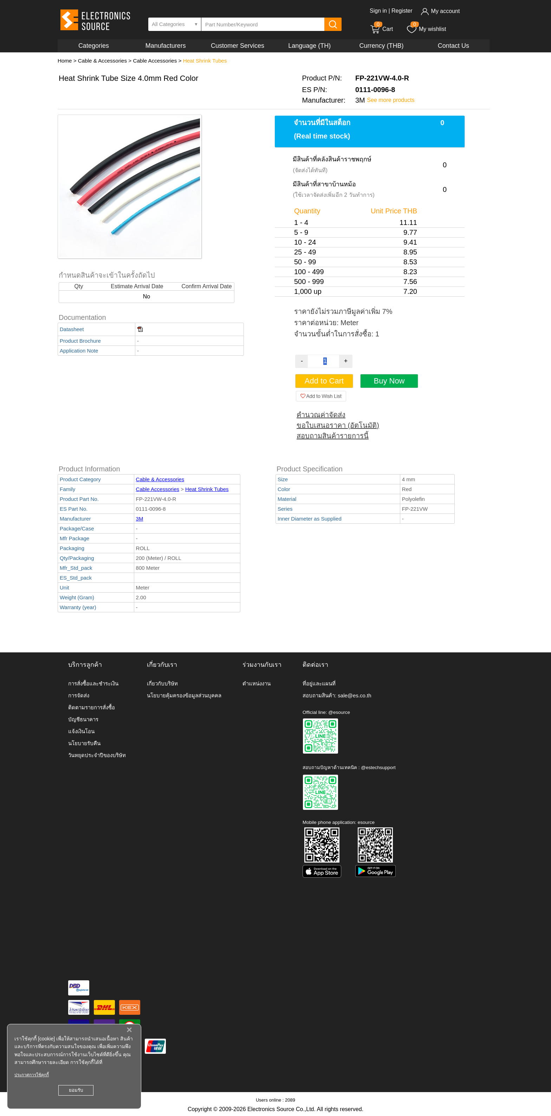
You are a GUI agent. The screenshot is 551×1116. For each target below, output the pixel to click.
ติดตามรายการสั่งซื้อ (91, 707)
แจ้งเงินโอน (81, 731)
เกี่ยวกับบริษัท (162, 683)
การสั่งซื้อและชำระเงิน (93, 683)
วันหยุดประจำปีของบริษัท (97, 755)
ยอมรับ (76, 1090)
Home (65, 61)
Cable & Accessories (102, 61)
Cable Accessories (155, 61)
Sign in (378, 11)
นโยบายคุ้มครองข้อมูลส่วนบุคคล (184, 695)
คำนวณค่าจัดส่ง (321, 415)
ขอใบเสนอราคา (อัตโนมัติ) (338, 425)
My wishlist (426, 29)
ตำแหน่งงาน (256, 683)
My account (440, 11)
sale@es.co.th (354, 695)
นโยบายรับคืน (84, 743)
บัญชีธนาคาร (83, 719)
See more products (390, 100)
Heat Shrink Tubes (205, 61)
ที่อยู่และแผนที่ (319, 683)
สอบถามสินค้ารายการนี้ (333, 436)
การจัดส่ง (78, 695)
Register (402, 11)
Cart (381, 29)
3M (139, 519)
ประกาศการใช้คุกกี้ (31, 1074)
